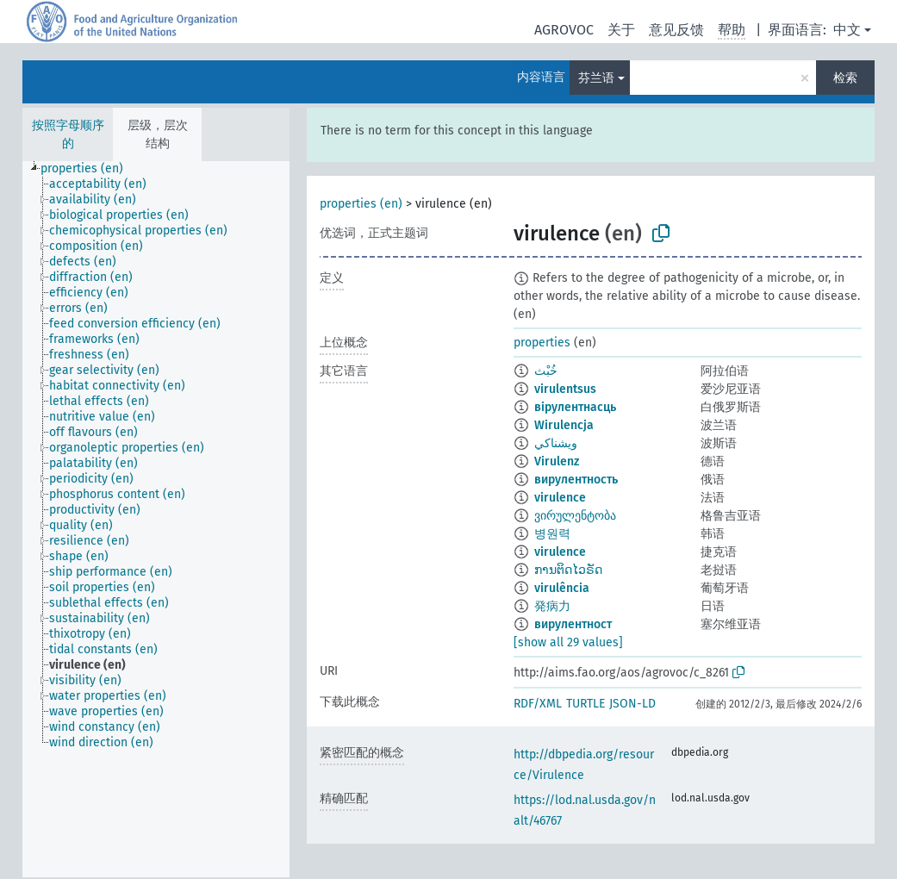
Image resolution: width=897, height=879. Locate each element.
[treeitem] (89, 169)
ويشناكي (555, 443)
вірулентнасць (575, 407)
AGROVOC (564, 30)
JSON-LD (632, 703)
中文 (847, 30)
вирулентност (573, 624)
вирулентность (576, 479)
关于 (621, 30)
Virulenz (556, 461)
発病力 (552, 606)
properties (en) (361, 203)
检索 (845, 78)
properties (542, 342)
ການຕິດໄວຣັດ (568, 570)
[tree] (156, 519)
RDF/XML (538, 703)
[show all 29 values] (568, 642)
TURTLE (585, 703)
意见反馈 (676, 30)
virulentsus (565, 389)
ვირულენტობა (575, 515)
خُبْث (546, 371)
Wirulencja (564, 425)
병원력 (552, 534)
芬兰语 (596, 78)
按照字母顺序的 (68, 134)
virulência (561, 588)
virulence (560, 497)
